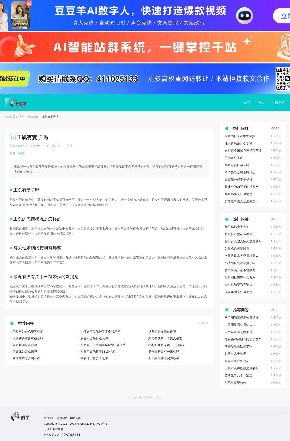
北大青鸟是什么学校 (239, 143)
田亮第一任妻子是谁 (239, 179)
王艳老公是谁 (234, 157)
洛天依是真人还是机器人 (242, 255)
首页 (247, 102)
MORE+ (203, 323)
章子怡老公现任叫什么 (240, 172)
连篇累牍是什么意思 (239, 291)
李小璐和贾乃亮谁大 (239, 284)
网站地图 (75, 418)
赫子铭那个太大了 (237, 226)
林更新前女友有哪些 (239, 234)
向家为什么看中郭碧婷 (240, 136)
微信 (261, 102)
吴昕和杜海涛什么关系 (240, 277)
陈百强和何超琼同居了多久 (243, 339)
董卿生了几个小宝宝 (239, 375)
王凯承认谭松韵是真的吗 (242, 368)
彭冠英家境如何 (235, 382)
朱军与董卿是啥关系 (239, 331)
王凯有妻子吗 (50, 116)
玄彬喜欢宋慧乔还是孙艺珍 (243, 150)
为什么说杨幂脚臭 (237, 248)
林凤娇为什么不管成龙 (240, 270)
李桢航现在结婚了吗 (239, 346)
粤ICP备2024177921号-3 (92, 423)
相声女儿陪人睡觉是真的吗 (243, 241)
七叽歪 (48, 429)
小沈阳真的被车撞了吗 (240, 262)
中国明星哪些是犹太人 (240, 324)
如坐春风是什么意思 (239, 193)
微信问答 (33, 116)
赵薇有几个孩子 (235, 353)
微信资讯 (49, 418)
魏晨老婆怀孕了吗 (237, 165)
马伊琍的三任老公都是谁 (242, 317)
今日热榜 (278, 102)
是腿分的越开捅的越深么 (242, 186)
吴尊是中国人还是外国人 (242, 201)
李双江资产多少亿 (237, 360)
